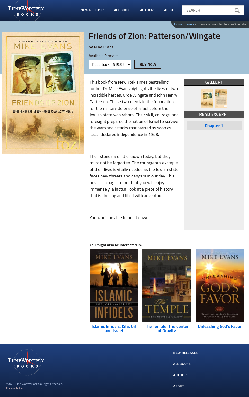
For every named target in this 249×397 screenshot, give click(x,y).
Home (178, 24)
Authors (147, 9)
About (169, 9)
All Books (123, 9)
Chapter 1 (214, 125)
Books (189, 24)
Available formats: (103, 56)
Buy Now (148, 64)
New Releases (93, 9)
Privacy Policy (14, 388)
